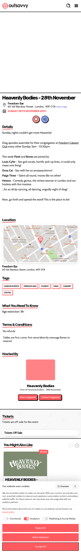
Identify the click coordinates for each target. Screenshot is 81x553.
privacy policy (8, 512)
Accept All (40, 546)
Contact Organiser (50, 397)
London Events (11, 286)
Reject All (40, 528)
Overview (63, 486)
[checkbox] (11, 518)
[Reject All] (75, 486)
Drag (56, 286)
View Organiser (28, 397)
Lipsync (7, 292)
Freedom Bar (30, 286)
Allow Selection (40, 537)
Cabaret (67, 286)
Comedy (45, 286)
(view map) (61, 106)
